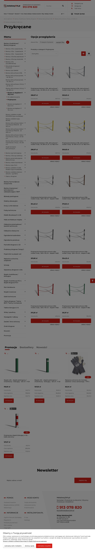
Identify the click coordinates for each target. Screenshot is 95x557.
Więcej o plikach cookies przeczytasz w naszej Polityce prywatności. (25, 541)
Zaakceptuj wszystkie (44, 546)
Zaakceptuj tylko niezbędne (13, 546)
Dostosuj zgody (29, 546)
